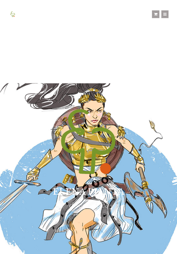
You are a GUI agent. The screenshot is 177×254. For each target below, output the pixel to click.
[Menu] (165, 14)
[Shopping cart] (156, 14)
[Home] (13, 14)
